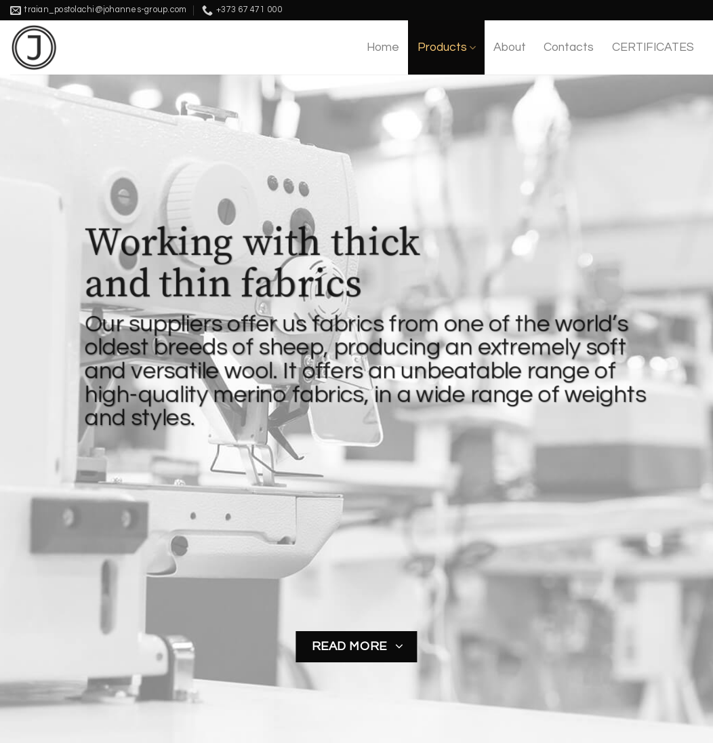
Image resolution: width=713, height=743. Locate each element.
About (509, 47)
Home (383, 47)
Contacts (569, 47)
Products (446, 47)
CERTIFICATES (653, 47)
